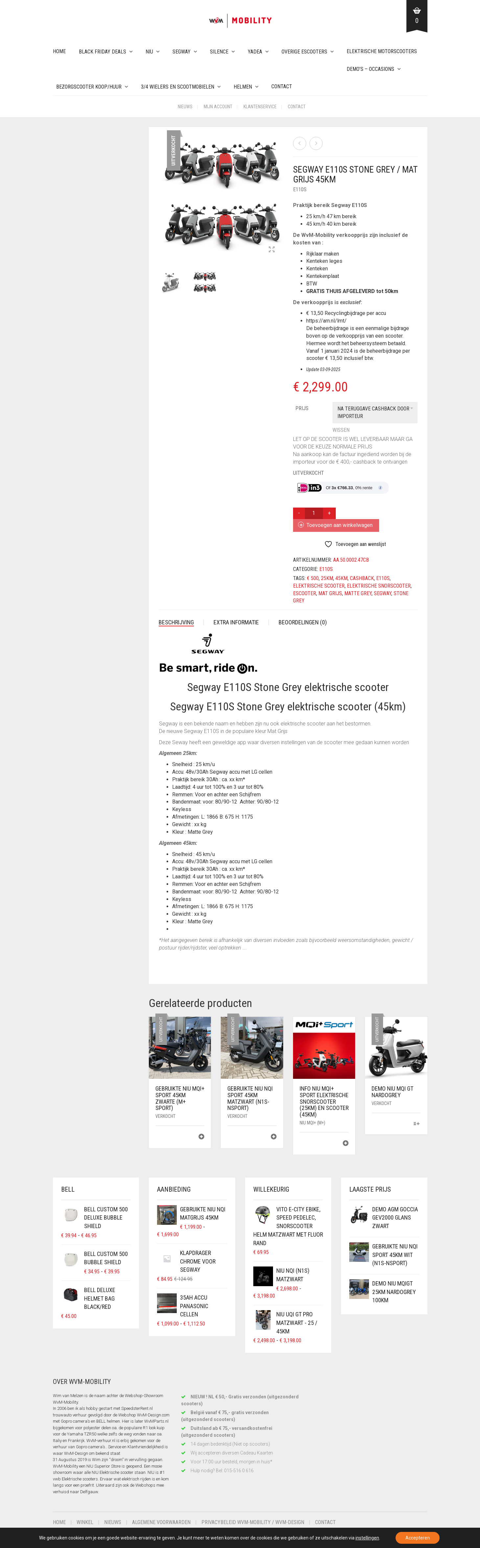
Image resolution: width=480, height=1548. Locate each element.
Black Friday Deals (102, 52)
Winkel (85, 1522)
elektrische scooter (319, 586)
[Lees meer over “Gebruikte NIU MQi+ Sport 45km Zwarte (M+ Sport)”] (201, 1137)
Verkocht (165, 1116)
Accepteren (417, 1537)
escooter (304, 593)
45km (341, 578)
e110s (383, 578)
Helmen (243, 87)
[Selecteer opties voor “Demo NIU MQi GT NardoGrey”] (416, 1124)
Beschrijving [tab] (176, 622)
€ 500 (313, 578)
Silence (219, 52)
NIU (149, 52)
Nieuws (185, 106)
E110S (300, 189)
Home (59, 51)
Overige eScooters (304, 52)
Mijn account (218, 106)
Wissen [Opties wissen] (341, 430)
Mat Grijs (330, 593)
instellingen (367, 1537)
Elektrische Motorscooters (382, 51)
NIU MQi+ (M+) (312, 1122)
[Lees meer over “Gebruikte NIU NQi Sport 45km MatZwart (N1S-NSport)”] (274, 1137)
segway (382, 593)
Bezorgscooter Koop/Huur (89, 87)
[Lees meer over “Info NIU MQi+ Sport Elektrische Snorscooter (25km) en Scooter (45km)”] (346, 1144)
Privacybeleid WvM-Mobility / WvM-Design (252, 1522)
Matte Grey (358, 593)
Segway (181, 52)
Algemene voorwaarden (161, 1522)
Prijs (302, 408)
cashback (362, 578)
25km (327, 578)
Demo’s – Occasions (370, 69)
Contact (281, 86)
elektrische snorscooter (379, 586)
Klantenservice (260, 106)
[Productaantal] (314, 513)
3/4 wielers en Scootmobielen (177, 87)
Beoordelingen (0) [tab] (303, 622)
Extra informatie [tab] (236, 622)
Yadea (255, 52)
